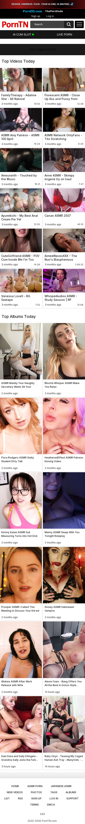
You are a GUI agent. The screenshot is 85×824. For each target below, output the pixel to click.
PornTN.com (49, 820)
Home (15, 786)
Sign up (35, 16)
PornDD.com (32, 11)
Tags (53, 792)
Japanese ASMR (61, 786)
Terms (34, 804)
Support (72, 798)
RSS (20, 798)
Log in (50, 16)
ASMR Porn (34, 786)
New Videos (15, 792)
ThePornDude (54, 11)
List (7, 798)
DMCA (51, 804)
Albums (71, 792)
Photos (36, 792)
